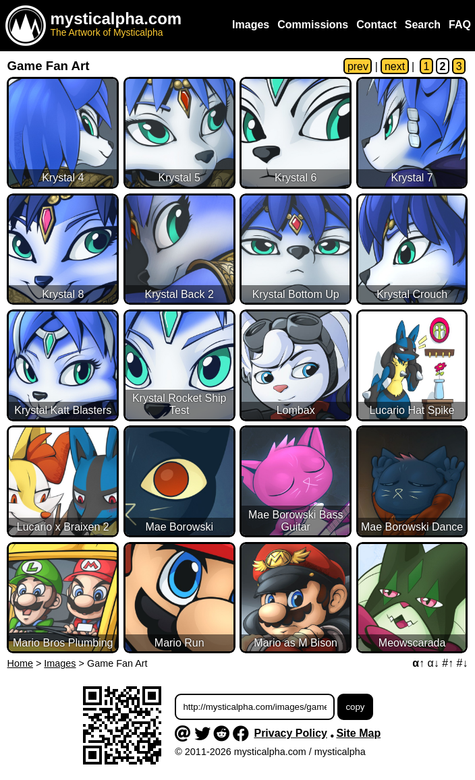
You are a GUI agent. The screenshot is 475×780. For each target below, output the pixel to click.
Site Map (358, 733)
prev (357, 66)
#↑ (447, 663)
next (395, 66)
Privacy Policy (290, 733)
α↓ (433, 663)
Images (60, 663)
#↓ (462, 663)
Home (20, 663)
